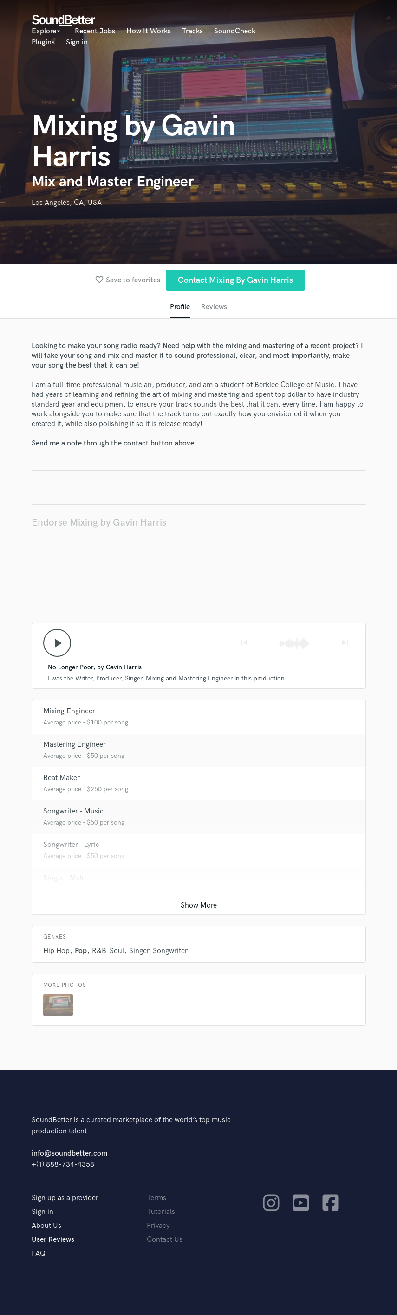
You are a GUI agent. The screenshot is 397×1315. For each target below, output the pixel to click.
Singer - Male (64, 878)
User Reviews (53, 1239)
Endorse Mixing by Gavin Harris (99, 522)
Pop (81, 951)
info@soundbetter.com (69, 1153)
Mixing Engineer (69, 711)
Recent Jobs (95, 31)
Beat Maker (61, 778)
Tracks (192, 31)
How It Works (148, 31)
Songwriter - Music (73, 811)
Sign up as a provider (65, 1198)
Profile (180, 307)
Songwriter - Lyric (71, 844)
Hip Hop (56, 951)
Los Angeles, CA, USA (67, 202)
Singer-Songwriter (158, 951)
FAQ (39, 1253)
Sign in (77, 42)
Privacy (158, 1225)
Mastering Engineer (74, 744)
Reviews (214, 307)
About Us (46, 1225)
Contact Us (164, 1239)
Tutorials (161, 1211)
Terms (156, 1198)
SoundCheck (234, 31)
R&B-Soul (108, 951)
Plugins (43, 42)
